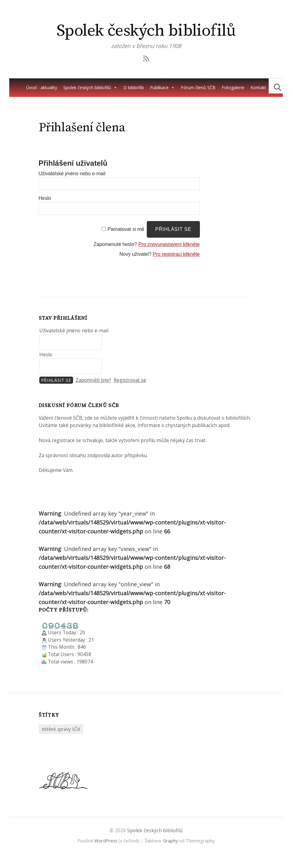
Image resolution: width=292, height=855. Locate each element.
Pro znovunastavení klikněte (169, 244)
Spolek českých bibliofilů (146, 30)
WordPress (105, 840)
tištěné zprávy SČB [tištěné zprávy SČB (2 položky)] (61, 729)
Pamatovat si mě (125, 229)
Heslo (45, 198)
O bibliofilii (133, 87)
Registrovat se (130, 380)
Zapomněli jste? (93, 380)
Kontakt (258, 87)
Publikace (162, 87)
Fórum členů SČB (198, 87)
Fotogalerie (233, 87)
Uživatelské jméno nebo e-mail (72, 173)
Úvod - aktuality (41, 87)
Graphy (170, 840)
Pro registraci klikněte (176, 254)
